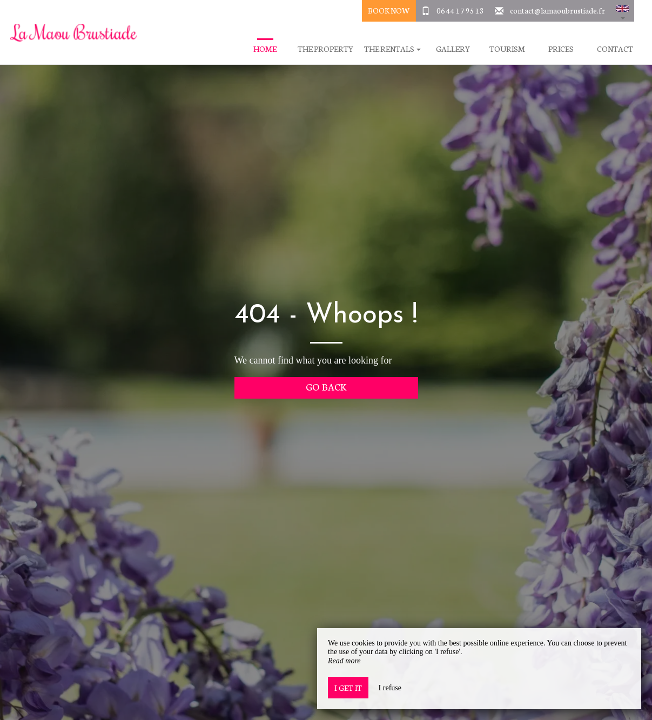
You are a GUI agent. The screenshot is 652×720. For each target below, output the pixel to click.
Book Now (388, 10)
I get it (348, 687)
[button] (622, 10)
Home (265, 49)
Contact (615, 49)
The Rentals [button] (392, 49)
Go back (326, 386)
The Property (325, 49)
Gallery (453, 49)
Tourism (507, 49)
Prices (561, 49)
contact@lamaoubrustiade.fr (557, 10)
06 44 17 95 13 (460, 10)
